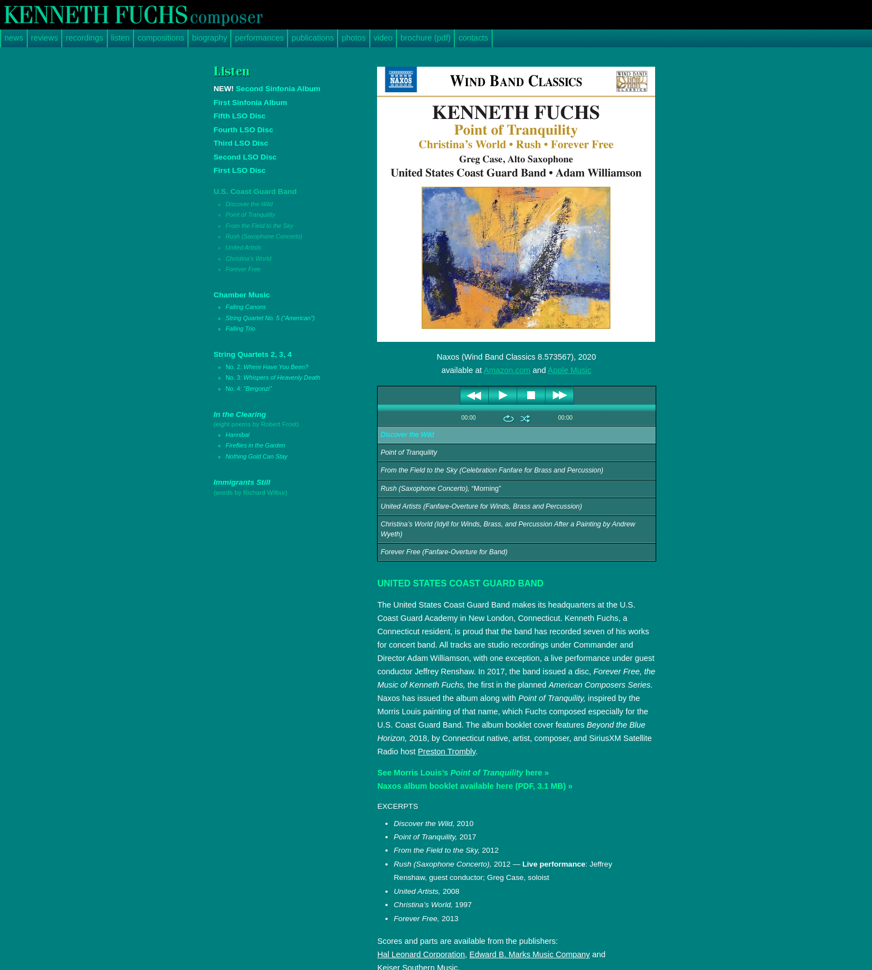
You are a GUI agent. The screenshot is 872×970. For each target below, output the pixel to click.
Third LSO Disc (241, 143)
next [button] (560, 395)
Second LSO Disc (245, 157)
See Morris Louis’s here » (463, 772)
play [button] (503, 395)
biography (209, 37)
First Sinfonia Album (250, 102)
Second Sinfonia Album (267, 88)
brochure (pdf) (425, 37)
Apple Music (569, 370)
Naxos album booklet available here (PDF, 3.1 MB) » (474, 786)
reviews (44, 37)
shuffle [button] (525, 419)
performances (259, 37)
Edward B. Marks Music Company (529, 954)
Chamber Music (282, 313)
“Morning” (440, 489)
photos (353, 37)
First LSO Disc (240, 170)
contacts (473, 37)
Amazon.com (507, 370)
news (13, 37)
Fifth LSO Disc (240, 116)
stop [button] (531, 395)
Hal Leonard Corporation (421, 954)
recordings (84, 37)
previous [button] (474, 395)
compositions (160, 37)
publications (312, 37)
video (383, 37)
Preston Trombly (446, 751)
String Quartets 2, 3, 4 (282, 372)
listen (120, 37)
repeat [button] (509, 419)
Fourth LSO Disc (243, 130)
